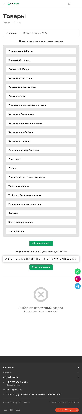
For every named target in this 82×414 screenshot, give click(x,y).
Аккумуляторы (16, 231)
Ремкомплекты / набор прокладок (27, 177)
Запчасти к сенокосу (19, 141)
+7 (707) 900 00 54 (16, 382)
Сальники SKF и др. (18, 69)
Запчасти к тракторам (20, 78)
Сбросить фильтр (41, 243)
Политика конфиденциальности (64, 403)
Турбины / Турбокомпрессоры (24, 195)
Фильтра (13, 213)
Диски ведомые (17, 96)
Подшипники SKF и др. (20, 51)
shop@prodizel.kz (15, 390)
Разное (12, 168)
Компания (8, 367)
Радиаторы (14, 159)
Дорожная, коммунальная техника (27, 105)
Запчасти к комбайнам (20, 132)
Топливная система (18, 186)
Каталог (7, 372)
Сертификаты (10, 377)
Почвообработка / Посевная (23, 150)
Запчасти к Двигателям (21, 114)
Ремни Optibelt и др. (19, 60)
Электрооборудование (20, 222)
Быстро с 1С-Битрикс (65, 410)
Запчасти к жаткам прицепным (25, 123)
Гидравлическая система (22, 87)
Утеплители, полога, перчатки (24, 204)
